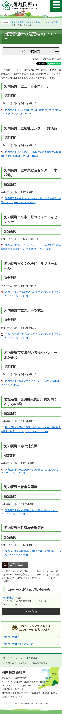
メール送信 (31, 611)
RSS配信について (41, 663)
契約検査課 (53, 22)
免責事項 (33, 658)
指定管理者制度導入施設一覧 (18, 644)
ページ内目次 (31, 51)
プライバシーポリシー (14, 658)
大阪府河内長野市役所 (21, 22)
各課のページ (39, 22)
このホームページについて (16, 663)
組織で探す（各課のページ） (16, 689)
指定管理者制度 (11, 637)
